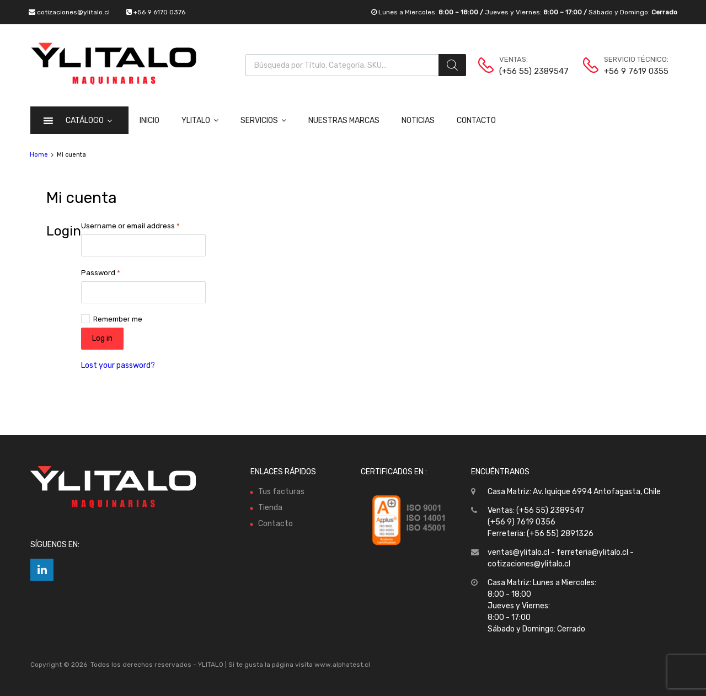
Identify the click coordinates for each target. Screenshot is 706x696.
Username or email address (130, 226)
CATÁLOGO (89, 120)
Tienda (270, 507)
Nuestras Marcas (343, 120)
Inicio (149, 120)
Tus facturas (281, 491)
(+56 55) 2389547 (526, 71)
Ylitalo (199, 120)
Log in (102, 338)
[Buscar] (452, 65)
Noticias (418, 120)
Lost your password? (118, 365)
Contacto (476, 120)
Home (39, 154)
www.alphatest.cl (342, 664)
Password (100, 273)
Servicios (263, 120)
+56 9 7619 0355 (631, 71)
